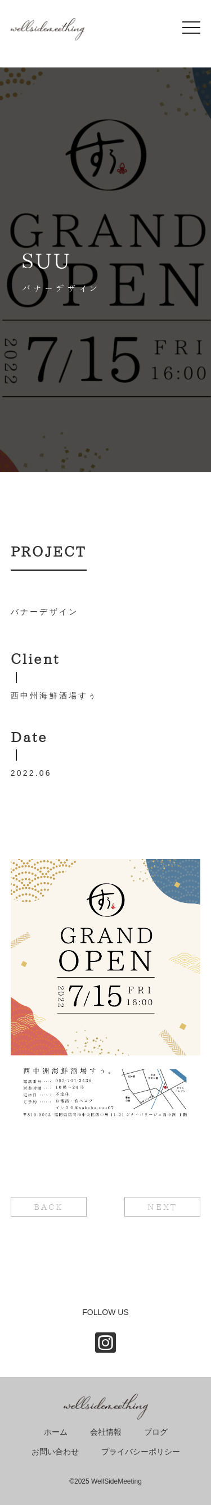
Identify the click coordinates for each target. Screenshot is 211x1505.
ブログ (156, 1431)
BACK (49, 1207)
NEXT (162, 1207)
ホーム (56, 1431)
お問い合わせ (55, 1451)
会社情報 (106, 1431)
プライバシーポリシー (140, 1451)
